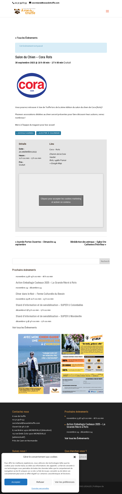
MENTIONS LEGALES (82, 486)
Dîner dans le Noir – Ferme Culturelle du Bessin (40, 294)
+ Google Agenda (25, 133)
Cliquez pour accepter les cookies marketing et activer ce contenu (61, 200)
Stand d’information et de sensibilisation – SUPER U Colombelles (49, 305)
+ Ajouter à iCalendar (49, 133)
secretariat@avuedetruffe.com (26, 423)
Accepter (16, 482)
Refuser (40, 482)
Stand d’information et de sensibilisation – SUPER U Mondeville (49, 316)
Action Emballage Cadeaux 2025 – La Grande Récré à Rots (46, 282)
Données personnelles (40, 488)
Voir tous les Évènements (24, 327)
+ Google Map (55, 163)
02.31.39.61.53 (18, 419)
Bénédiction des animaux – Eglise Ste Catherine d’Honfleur (88, 243)
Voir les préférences (64, 482)
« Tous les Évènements (26, 38)
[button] (74, 457)
